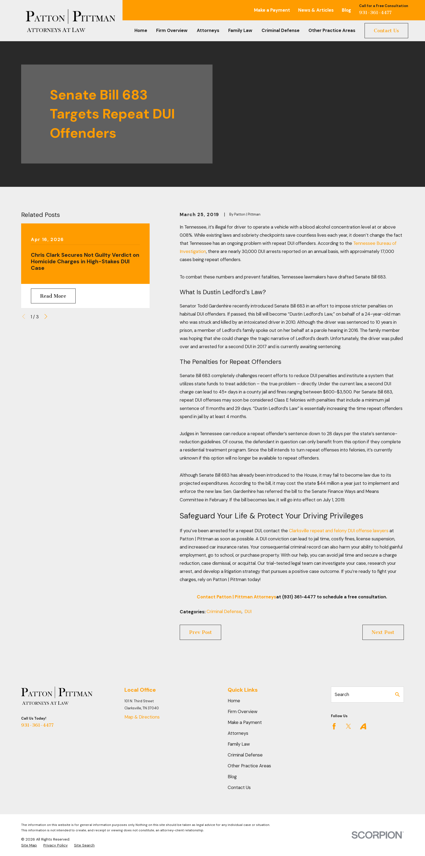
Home (234, 701)
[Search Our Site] (397, 694)
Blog (346, 10)
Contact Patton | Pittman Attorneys (236, 597)
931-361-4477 (375, 12)
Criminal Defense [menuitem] (281, 30)
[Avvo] (363, 726)
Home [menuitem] (140, 30)
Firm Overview (242, 711)
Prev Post (200, 632)
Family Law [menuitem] (240, 30)
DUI (248, 611)
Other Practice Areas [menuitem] (331, 30)
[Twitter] (348, 726)
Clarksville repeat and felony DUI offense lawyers (338, 531)
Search (342, 694)
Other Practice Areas (249, 766)
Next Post (383, 632)
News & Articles (316, 10)
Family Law (239, 744)
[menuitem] (29, 845)
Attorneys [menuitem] (208, 30)
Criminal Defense (224, 611)
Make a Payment (272, 10)
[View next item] (45, 316)
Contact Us (386, 31)
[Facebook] (334, 726)
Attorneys (238, 733)
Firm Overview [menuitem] (172, 30)
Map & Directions (142, 717)
